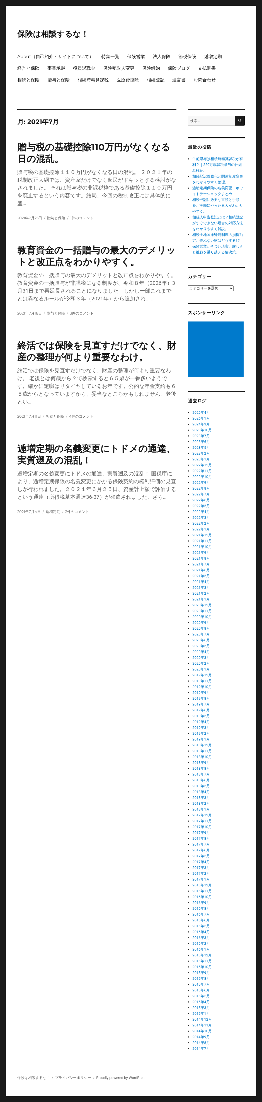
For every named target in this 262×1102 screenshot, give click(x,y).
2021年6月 (201, 570)
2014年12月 (202, 1019)
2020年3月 (201, 657)
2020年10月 (202, 617)
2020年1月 (201, 669)
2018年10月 (202, 757)
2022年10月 (202, 477)
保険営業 (136, 56)
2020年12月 (202, 605)
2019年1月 (201, 739)
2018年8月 (201, 768)
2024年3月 (201, 424)
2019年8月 (201, 698)
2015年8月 (201, 978)
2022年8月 (201, 488)
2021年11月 (202, 541)
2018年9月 (201, 763)
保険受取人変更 (118, 68)
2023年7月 (201, 436)
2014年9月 (201, 1037)
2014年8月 (201, 1043)
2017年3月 (201, 868)
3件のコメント (82, 313)
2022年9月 (201, 482)
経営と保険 (28, 68)
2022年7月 (201, 494)
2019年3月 (201, 727)
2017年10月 (202, 827)
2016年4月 (201, 932)
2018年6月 (201, 780)
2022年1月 (201, 529)
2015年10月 (202, 967)
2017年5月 (201, 856)
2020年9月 (201, 622)
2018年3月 (201, 798)
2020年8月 (201, 628)
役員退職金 (84, 68)
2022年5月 (201, 506)
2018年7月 (201, 774)
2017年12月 (202, 815)
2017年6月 (201, 850)
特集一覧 (110, 56)
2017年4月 (201, 862)
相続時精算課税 (93, 80)
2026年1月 (201, 418)
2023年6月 (201, 442)
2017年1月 (201, 879)
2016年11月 (202, 891)
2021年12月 (202, 535)
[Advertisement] (216, 350)
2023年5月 (201, 447)
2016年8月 (201, 908)
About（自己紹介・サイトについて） (55, 56)
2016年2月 (201, 943)
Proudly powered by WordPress (121, 1078)
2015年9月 (201, 973)
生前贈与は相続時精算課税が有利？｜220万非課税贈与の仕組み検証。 (217, 165)
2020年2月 (201, 663)
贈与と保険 (58, 80)
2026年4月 (201, 412)
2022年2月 (201, 523)
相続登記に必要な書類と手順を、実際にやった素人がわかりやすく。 (217, 205)
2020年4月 (201, 652)
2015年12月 (202, 955)
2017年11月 (202, 821)
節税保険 (187, 56)
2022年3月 (201, 517)
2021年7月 (201, 564)
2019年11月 (202, 681)
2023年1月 (201, 459)
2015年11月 (202, 961)
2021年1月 (201, 599)
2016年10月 (202, 897)
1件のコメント (81, 218)
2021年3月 (201, 587)
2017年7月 (201, 844)
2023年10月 (202, 430)
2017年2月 (201, 873)
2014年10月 (202, 1031)
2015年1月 (201, 1013)
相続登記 (155, 80)
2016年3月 (201, 938)
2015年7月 (201, 984)
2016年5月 (201, 926)
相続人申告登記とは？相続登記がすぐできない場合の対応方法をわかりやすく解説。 (217, 223)
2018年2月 (201, 803)
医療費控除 (128, 80)
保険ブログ (179, 68)
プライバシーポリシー (73, 1078)
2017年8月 (201, 838)
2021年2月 (201, 593)
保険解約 (151, 68)
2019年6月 (201, 710)
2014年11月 (202, 1025)
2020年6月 (201, 640)
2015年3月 (201, 1008)
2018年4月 (201, 792)
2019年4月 (201, 722)
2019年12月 (202, 675)
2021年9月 (201, 552)
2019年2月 (201, 733)
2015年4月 (201, 1002)
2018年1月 (201, 809)
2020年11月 (202, 611)
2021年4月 (201, 582)
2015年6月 (201, 990)
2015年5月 (201, 996)
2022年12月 (202, 465)
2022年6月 (201, 500)
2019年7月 (201, 704)
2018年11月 (202, 751)
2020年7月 (201, 634)
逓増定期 (213, 56)
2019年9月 (201, 692)
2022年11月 (202, 471)
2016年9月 (201, 903)
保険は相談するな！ (53, 34)
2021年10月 (202, 547)
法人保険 (162, 56)
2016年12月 (202, 885)
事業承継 (56, 68)
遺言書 (179, 80)
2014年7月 (201, 1048)
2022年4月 (201, 512)
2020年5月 (201, 646)
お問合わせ (204, 80)
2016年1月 (201, 949)
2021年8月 (201, 558)
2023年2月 (201, 453)
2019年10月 (202, 687)
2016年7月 (201, 914)
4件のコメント (81, 416)
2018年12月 (202, 745)
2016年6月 (201, 920)
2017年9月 (201, 833)
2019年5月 (201, 716)
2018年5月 (201, 786)
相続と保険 (28, 80)
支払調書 (207, 68)
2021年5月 (201, 576)
